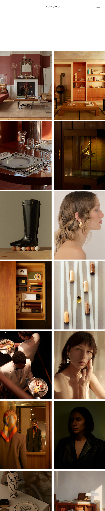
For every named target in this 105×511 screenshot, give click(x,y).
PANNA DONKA (52, 7)
